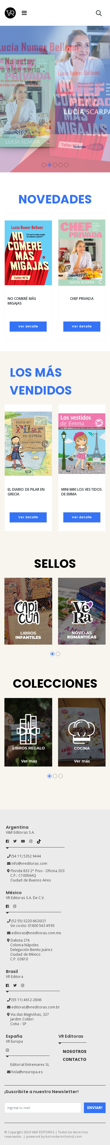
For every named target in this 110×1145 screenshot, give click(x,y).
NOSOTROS (75, 1051)
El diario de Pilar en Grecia (26, 492)
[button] (98, 14)
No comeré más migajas (22, 301)
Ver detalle (28, 326)
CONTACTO (74, 1059)
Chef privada (82, 298)
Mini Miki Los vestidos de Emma (81, 492)
